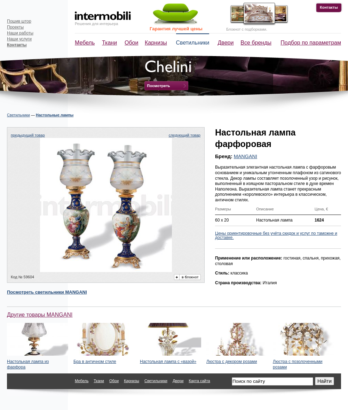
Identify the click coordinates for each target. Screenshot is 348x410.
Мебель (85, 43)
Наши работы (20, 33)
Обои (131, 43)
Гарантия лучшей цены (176, 28)
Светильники (192, 43)
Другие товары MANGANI (39, 315)
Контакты (329, 7)
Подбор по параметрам (310, 43)
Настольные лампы (54, 115)
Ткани (109, 43)
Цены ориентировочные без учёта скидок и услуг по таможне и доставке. (276, 235)
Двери (226, 43)
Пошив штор (19, 21)
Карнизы (156, 43)
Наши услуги (19, 39)
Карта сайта (199, 381)
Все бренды (255, 43)
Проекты (15, 27)
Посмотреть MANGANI (47, 292)
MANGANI (245, 156)
